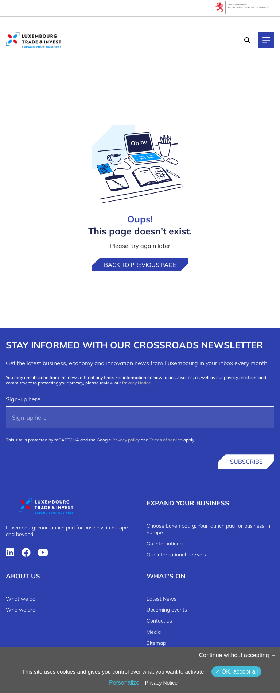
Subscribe (246, 461)
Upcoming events (167, 609)
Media (154, 632)
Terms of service (165, 440)
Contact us (159, 620)
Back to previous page (140, 264)
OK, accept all (236, 672)
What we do (20, 599)
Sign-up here (23, 399)
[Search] (247, 40)
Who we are (20, 609)
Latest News (161, 599)
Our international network (177, 554)
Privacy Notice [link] (161, 683)
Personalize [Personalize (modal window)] (124, 682)
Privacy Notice (136, 383)
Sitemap (156, 643)
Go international (165, 543)
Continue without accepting (237, 655)
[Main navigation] (266, 40)
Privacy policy (126, 440)
